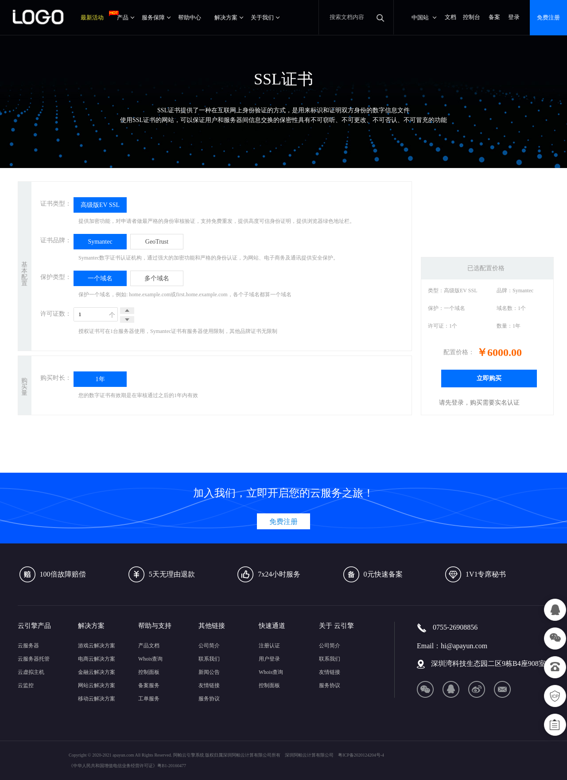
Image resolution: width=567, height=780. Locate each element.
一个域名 (100, 278)
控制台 (471, 17)
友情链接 (209, 685)
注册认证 (269, 645)
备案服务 (148, 685)
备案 (494, 17)
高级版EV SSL (100, 205)
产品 (125, 17)
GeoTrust (156, 241)
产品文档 (148, 645)
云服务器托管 (34, 659)
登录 (514, 17)
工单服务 (148, 699)
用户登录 (269, 659)
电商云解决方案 (96, 659)
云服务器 (28, 645)
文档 (450, 17)
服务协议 (209, 699)
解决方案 (228, 17)
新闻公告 (209, 672)
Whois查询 (150, 659)
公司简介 (209, 645)
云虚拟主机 (31, 672)
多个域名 (156, 278)
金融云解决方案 (96, 672)
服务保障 (156, 17)
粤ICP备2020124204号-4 (361, 755)
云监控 (26, 685)
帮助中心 (189, 17)
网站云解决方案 (96, 685)
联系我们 (209, 659)
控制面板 (148, 672)
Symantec (100, 241)
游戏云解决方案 (96, 645)
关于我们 (265, 17)
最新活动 (95, 16)
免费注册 (548, 17)
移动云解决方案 (96, 699)
